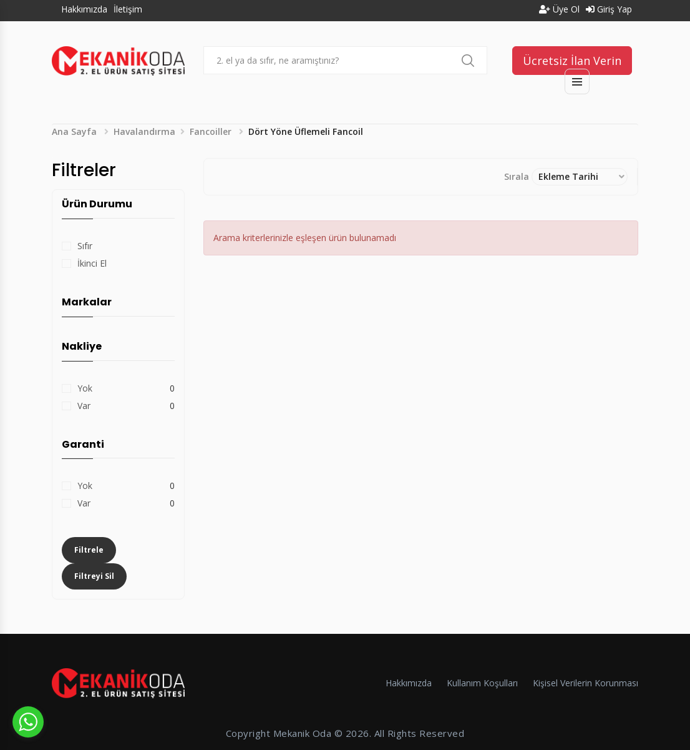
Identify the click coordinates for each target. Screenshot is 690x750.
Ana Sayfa (74, 131)
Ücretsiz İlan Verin (572, 60)
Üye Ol (559, 9)
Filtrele (89, 550)
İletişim (128, 9)
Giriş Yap (609, 9)
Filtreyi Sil (94, 576)
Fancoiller (210, 131)
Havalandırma (144, 131)
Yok (84, 388)
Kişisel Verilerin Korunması (585, 683)
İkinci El (92, 263)
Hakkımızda (84, 9)
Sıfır (84, 246)
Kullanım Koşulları (482, 683)
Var (83, 406)
